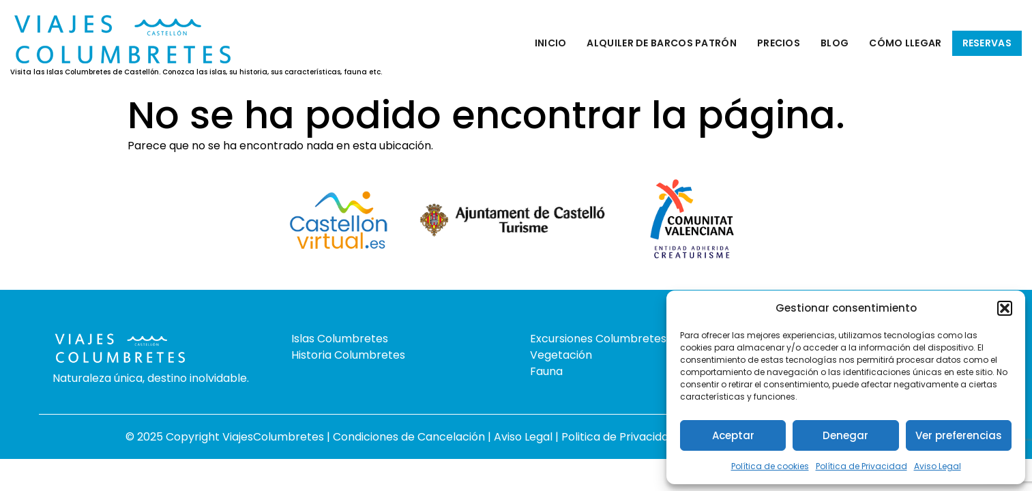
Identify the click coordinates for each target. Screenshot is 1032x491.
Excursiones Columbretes (598, 338)
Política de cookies (770, 466)
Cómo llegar (905, 43)
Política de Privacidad (861, 466)
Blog (835, 43)
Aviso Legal (937, 466)
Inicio (551, 43)
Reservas (987, 43)
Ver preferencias (958, 435)
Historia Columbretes (348, 355)
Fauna (546, 371)
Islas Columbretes (339, 338)
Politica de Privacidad (619, 437)
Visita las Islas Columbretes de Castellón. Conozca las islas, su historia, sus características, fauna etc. (196, 72)
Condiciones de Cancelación (410, 437)
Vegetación (561, 355)
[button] (1005, 308)
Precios (778, 43)
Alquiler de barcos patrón (662, 43)
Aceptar (733, 435)
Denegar (845, 435)
